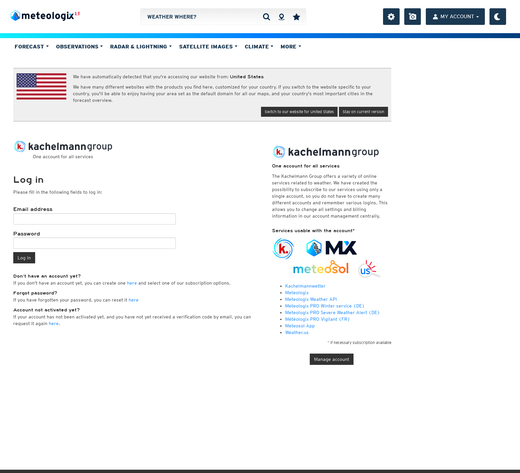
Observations (79, 46)
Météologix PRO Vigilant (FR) (317, 319)
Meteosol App (300, 325)
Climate (259, 46)
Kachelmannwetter (305, 286)
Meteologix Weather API (311, 299)
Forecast (32, 46)
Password (26, 234)
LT (77, 13)
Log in (24, 257)
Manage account (331, 359)
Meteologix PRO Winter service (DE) (325, 305)
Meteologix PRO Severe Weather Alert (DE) (332, 312)
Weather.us (297, 332)
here (132, 283)
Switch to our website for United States (299, 111)
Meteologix (297, 292)
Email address (32, 209)
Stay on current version (363, 111)
